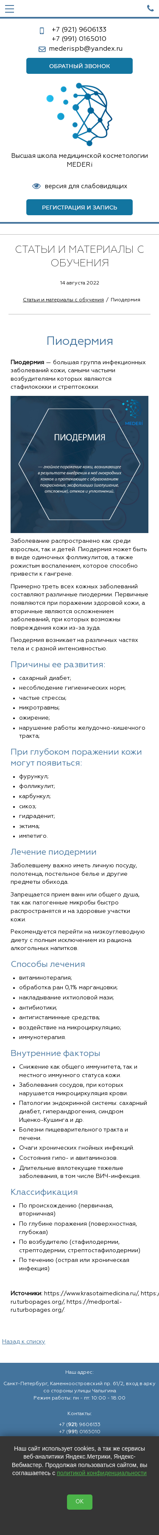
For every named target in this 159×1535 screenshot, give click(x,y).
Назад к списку (23, 1342)
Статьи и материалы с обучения (63, 300)
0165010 (79, 39)
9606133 (79, 30)
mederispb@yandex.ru (86, 49)
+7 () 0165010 (79, 1432)
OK (79, 1502)
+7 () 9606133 (79, 1424)
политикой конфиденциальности (102, 1473)
